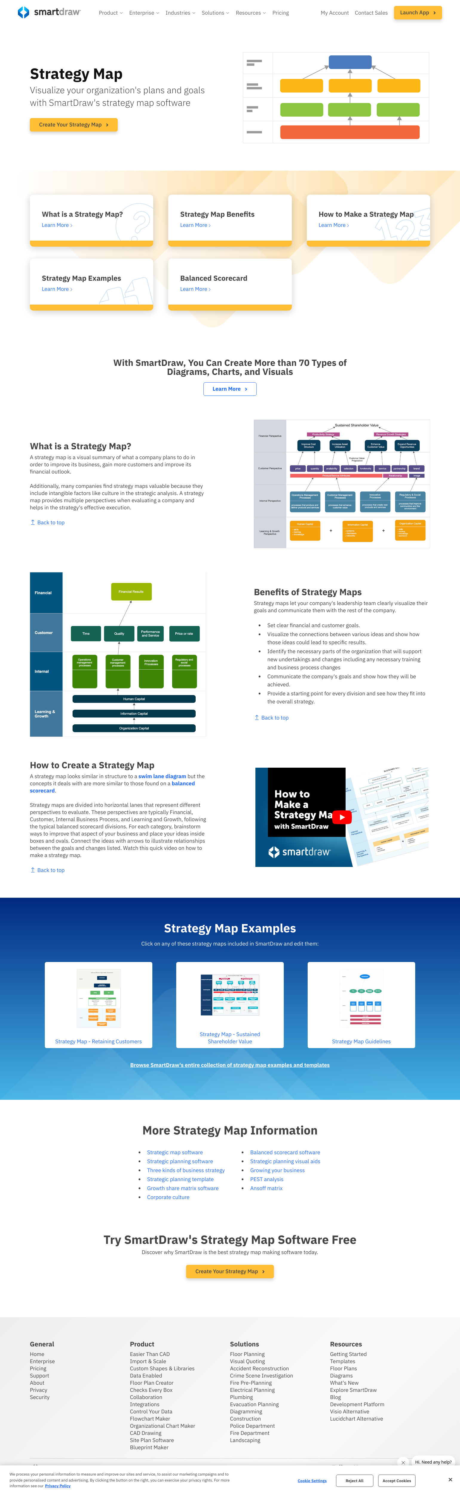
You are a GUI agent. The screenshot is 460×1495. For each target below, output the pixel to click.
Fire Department (249, 1433)
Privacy (38, 1389)
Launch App (418, 12)
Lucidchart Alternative (356, 1418)
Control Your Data (151, 1411)
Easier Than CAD (150, 1354)
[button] (111, 12)
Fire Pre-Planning (251, 1382)
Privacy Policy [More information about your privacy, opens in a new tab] (57, 1485)
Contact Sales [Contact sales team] (371, 12)
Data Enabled (146, 1375)
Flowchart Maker (150, 1418)
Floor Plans (343, 1368)
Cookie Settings (312, 1480)
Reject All (355, 1480)
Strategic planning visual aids (285, 1161)
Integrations (145, 1404)
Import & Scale (148, 1361)
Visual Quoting (247, 1361)
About (37, 1382)
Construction (245, 1418)
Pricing (38, 1368)
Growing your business (277, 1170)
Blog (335, 1397)
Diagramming (246, 1411)
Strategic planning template (180, 1179)
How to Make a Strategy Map (366, 214)
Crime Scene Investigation (261, 1375)
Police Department (252, 1425)
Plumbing (241, 1397)
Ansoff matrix (266, 1188)
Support (39, 1375)
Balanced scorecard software (285, 1152)
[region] (230, 1480)
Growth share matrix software (183, 1188)
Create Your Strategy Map (73, 124)
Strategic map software (175, 1152)
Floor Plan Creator (152, 1382)
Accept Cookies (397, 1480)
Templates (342, 1361)
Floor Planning (247, 1354)
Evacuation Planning (254, 1404)
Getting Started (348, 1354)
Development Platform (357, 1404)
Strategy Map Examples (81, 278)
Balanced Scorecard (213, 278)
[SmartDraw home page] (49, 12)
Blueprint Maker (149, 1447)
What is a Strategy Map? (82, 214)
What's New (344, 1382)
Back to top (40, 522)
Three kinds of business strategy (186, 1170)
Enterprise (42, 1361)
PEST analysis (266, 1179)
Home (37, 1354)
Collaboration (146, 1397)
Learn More (230, 388)
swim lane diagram (155, 776)
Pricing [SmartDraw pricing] (280, 12)
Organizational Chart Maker (162, 1425)
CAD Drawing (145, 1433)
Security (40, 1397)
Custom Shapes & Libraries (162, 1368)
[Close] (450, 1479)
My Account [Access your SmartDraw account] (335, 12)
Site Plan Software (152, 1440)
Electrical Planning (252, 1389)
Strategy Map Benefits (217, 214)
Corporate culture (168, 1197)
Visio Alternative (349, 1411)
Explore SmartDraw (353, 1389)
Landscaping (245, 1440)
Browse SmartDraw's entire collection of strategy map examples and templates (230, 1065)
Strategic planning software (180, 1161)
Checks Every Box (151, 1389)
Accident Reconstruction (259, 1368)
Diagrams (341, 1375)
